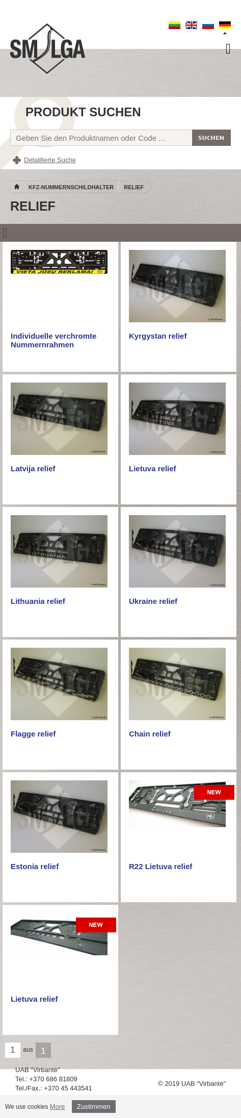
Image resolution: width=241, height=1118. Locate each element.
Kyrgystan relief (157, 336)
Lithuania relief (38, 601)
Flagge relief (33, 733)
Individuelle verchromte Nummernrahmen (53, 340)
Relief (134, 187)
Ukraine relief (153, 601)
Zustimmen (94, 1106)
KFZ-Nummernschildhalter (71, 187)
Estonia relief (35, 866)
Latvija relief (33, 468)
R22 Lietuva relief (160, 866)
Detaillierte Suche (50, 160)
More (57, 1106)
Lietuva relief (152, 468)
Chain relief (150, 733)
